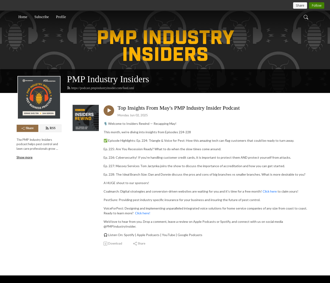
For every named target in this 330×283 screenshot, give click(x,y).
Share (28, 128)
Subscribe (41, 17)
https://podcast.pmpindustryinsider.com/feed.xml (100, 88)
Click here (270, 191)
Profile (61, 17)
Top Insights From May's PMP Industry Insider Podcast (179, 108)
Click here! (142, 213)
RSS (50, 128)
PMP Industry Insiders (108, 79)
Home (22, 17)
